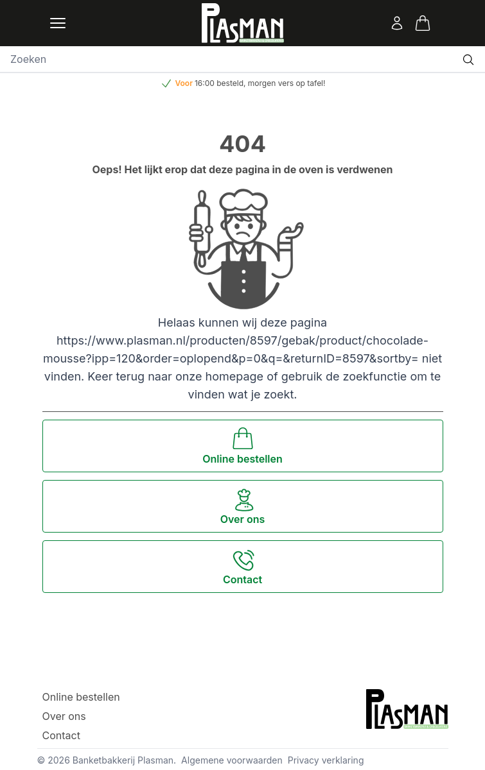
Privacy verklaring (326, 760)
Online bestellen (81, 696)
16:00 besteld (219, 83)
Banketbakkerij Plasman (123, 760)
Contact (61, 735)
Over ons (64, 716)
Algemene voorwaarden (232, 760)
